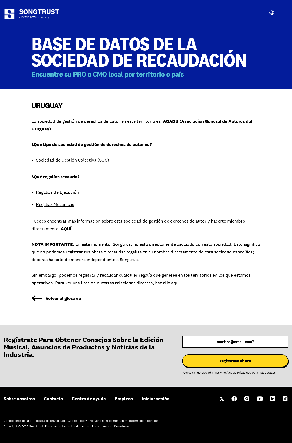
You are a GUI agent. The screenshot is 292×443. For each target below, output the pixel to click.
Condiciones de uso (18, 421)
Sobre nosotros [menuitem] (19, 398)
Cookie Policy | (79, 421)
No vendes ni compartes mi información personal (124, 421)
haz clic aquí (167, 282)
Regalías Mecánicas (55, 204)
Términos (214, 372)
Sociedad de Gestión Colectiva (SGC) (72, 160)
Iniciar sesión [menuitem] (156, 398)
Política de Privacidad (236, 372)
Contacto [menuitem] (53, 398)
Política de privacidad (50, 421)
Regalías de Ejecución (57, 192)
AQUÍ (66, 228)
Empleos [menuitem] (124, 398)
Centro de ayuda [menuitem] (89, 398)
